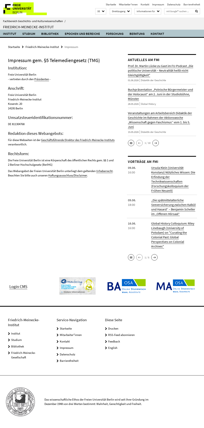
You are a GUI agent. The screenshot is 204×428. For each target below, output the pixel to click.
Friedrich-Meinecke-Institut (28, 26)
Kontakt (145, 4)
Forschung (115, 34)
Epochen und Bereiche (82, 34)
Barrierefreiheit (191, 4)
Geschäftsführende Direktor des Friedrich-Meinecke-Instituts (78, 140)
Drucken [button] (113, 328)
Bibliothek (50, 34)
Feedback (114, 341)
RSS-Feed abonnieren (121, 335)
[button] (100, 11)
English (112, 348)
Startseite (111, 4)
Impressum (158, 4)
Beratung (137, 34)
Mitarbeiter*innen (128, 4)
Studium (28, 34)
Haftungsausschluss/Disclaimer (67, 175)
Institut (9, 34)
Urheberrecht (104, 171)
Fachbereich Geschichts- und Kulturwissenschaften (34, 21)
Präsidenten (41, 79)
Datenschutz (173, 4)
